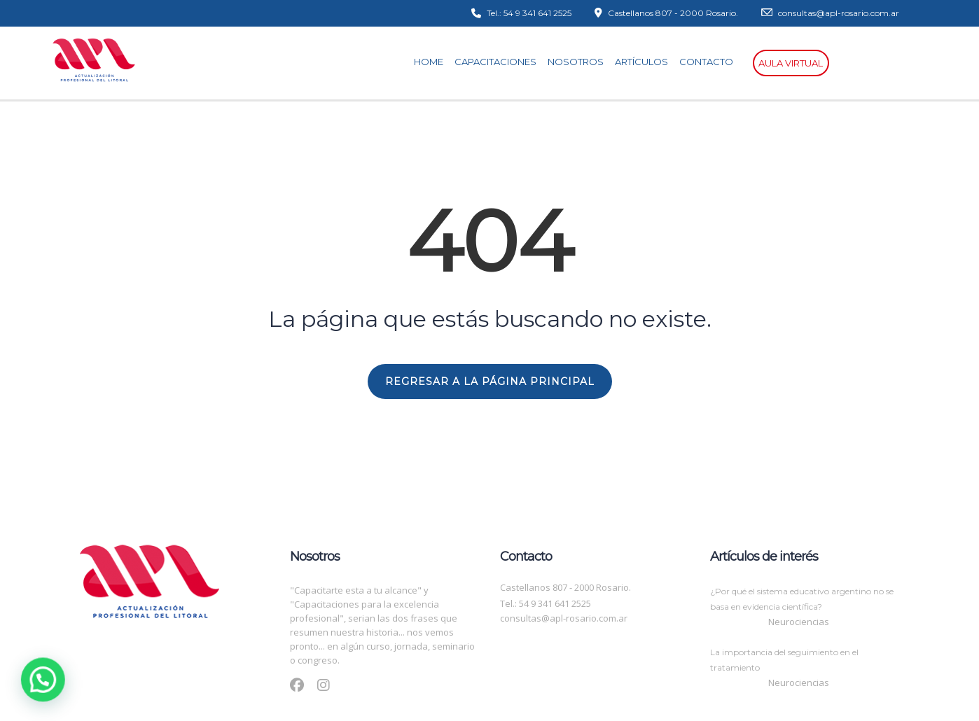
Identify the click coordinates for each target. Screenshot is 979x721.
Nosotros (580, 61)
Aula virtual (790, 63)
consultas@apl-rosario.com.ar (563, 618)
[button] (10, 691)
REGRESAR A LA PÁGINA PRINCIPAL (490, 381)
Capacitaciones (499, 61)
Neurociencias (798, 621)
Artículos (645, 61)
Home (432, 61)
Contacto (710, 61)
